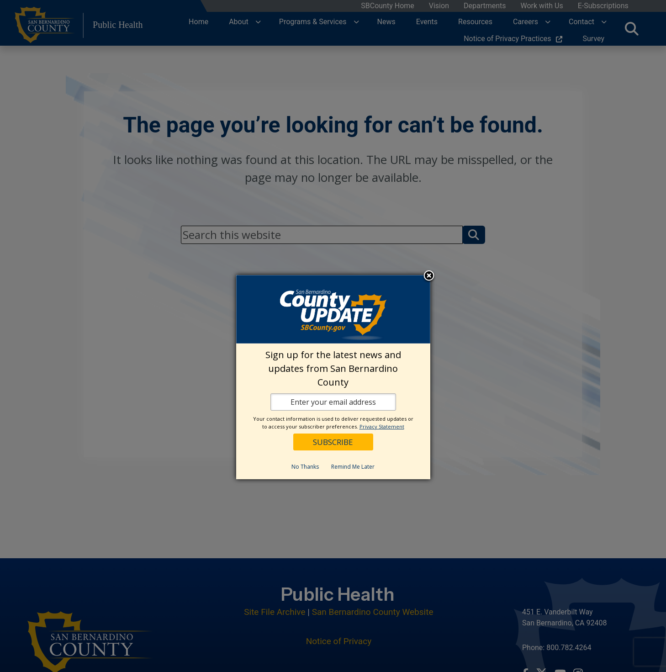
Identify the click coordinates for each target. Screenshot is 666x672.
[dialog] (333, 377)
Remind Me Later (353, 467)
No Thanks (305, 467)
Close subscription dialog (429, 276)
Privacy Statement (381, 426)
